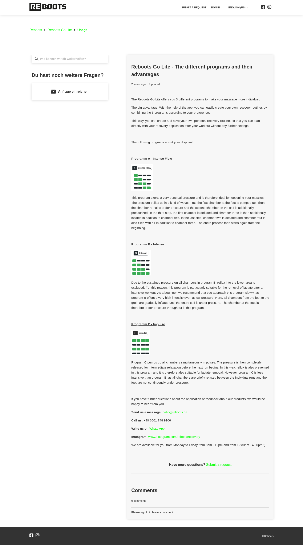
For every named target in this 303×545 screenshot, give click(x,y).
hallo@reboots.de (174, 412)
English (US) (238, 7)
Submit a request (193, 7)
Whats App (157, 428)
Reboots (35, 30)
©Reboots (268, 536)
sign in (144, 512)
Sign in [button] (215, 7)
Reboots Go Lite (60, 30)
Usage (82, 30)
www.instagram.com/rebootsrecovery (174, 436)
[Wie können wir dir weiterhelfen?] (70, 59)
